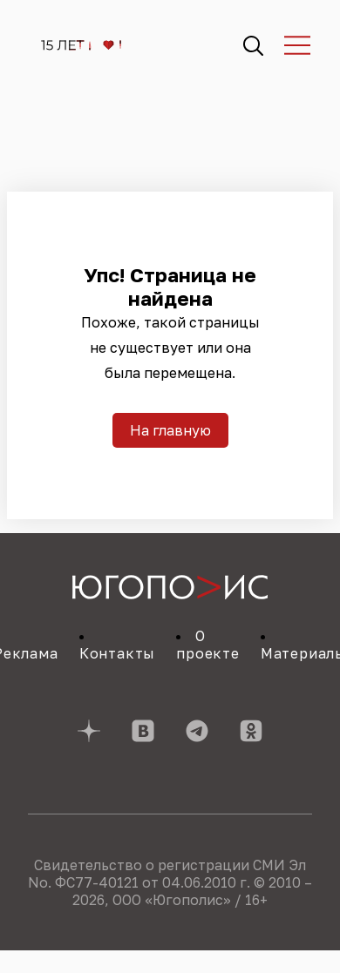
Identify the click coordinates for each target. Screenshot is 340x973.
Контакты (117, 653)
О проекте (208, 644)
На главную (170, 430)
